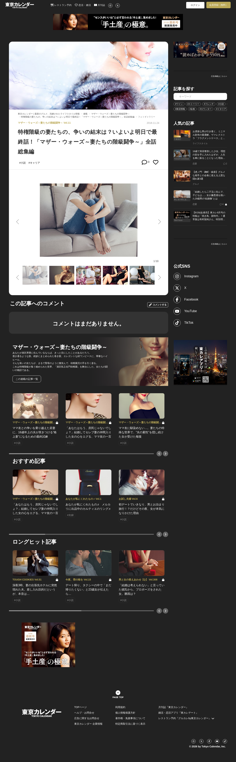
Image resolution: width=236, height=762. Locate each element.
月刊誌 (99, 5)
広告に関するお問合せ (86, 718)
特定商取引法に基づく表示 (130, 724)
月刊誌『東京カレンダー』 (173, 707)
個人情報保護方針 (125, 712)
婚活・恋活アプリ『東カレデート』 (178, 712)
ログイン (195, 5)
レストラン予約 (61, 5)
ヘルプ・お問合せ (84, 712)
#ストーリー (193, 104)
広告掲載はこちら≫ (219, 76)
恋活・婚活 (83, 5)
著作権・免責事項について (130, 718)
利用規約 (120, 707)
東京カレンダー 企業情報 (88, 724)
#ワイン (179, 104)
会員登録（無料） (218, 5)
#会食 (192, 109)
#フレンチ (209, 104)
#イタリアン (222, 109)
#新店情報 (180, 109)
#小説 (221, 104)
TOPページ (80, 707)
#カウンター (206, 109)
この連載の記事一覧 (27, 379)
